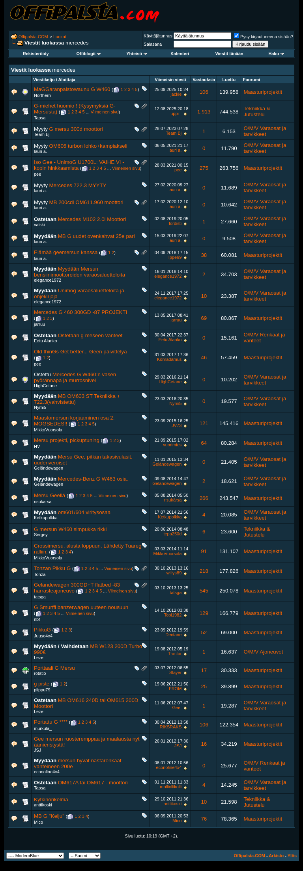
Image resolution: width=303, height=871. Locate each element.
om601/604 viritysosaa (84, 512)
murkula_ (43, 728)
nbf (37, 619)
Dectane (173, 634)
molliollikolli (170, 786)
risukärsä (43, 501)
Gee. (176, 707)
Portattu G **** (50, 722)
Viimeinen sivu (105, 112)
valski (39, 224)
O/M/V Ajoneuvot (263, 652)
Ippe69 (175, 257)
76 (204, 819)
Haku (276, 53)
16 (204, 744)
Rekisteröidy (36, 53)
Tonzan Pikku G (52, 568)
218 (204, 571)
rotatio (40, 673)
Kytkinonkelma (51, 799)
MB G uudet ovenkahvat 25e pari (96, 236)
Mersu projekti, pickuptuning (66, 440)
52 (204, 632)
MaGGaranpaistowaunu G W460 (72, 89)
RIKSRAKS (171, 726)
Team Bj (42, 134)
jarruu (39, 324)
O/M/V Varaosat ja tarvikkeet (264, 131)
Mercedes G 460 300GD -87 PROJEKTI (80, 312)
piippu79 (42, 689)
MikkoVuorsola (48, 429)
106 (204, 92)
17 (204, 670)
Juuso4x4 (43, 635)
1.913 (203, 112)
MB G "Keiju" (49, 816)
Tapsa (39, 117)
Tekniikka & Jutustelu (256, 111)
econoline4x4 (47, 771)
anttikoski (43, 804)
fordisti (175, 223)
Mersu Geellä (49, 495)
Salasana (153, 44)
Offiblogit (89, 53)
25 (204, 686)
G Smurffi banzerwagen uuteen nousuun (81, 607)
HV (37, 446)
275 (204, 168)
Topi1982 (173, 615)
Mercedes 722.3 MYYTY (78, 185)
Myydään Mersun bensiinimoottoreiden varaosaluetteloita (79, 272)
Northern (42, 95)
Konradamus (169, 359)
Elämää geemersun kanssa (66, 252)
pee (37, 174)
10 (204, 296)
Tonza (39, 574)
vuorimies (172, 444)
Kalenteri (179, 53)
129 (204, 613)
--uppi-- (174, 113)
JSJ (37, 750)
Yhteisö (136, 53)
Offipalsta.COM (33, 36)
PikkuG (42, 630)
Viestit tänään (229, 53)
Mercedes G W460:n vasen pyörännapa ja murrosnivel (75, 377)
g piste (41, 684)
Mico (38, 822)
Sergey (41, 534)
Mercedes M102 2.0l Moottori (92, 219)
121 (204, 423)
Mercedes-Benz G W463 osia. (93, 479)
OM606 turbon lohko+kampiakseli (88, 146)
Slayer (175, 672)
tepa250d (172, 533)
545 (204, 591)
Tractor (174, 653)
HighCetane (45, 385)
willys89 (174, 572)
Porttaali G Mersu (54, 668)
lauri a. (40, 151)
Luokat (59, 36)
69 (204, 318)
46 (204, 357)
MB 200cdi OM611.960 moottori (86, 202)
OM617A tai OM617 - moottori (93, 783)
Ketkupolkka (46, 517)
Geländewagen (48, 468)
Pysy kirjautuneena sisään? (263, 36)
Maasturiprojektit (262, 92)
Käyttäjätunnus (158, 35)
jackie (175, 94)
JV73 (176, 425)
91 (204, 551)
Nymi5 (40, 407)
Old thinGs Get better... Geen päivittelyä (80, 352)
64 (204, 443)
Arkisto (276, 855)
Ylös (292, 855)
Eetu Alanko (45, 340)
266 (204, 498)
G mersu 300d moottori (76, 129)
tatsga (40, 596)
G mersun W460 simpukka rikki (70, 529)
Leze (38, 657)
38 (204, 255)
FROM (175, 688)
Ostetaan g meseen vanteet (90, 335)
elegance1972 (47, 280)
